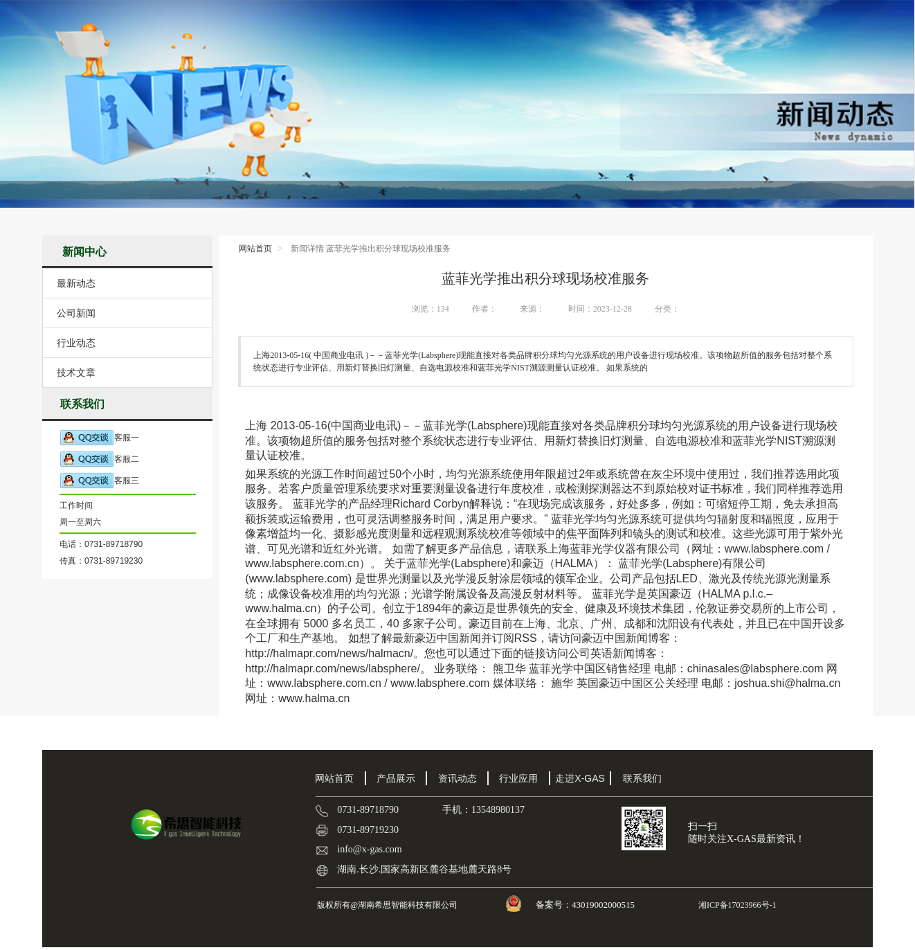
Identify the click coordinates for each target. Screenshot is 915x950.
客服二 (99, 459)
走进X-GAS (580, 778)
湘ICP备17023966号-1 (736, 905)
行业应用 (518, 778)
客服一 (99, 438)
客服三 (99, 481)
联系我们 (642, 778)
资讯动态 (457, 778)
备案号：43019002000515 (586, 904)
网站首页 (255, 248)
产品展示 (396, 778)
